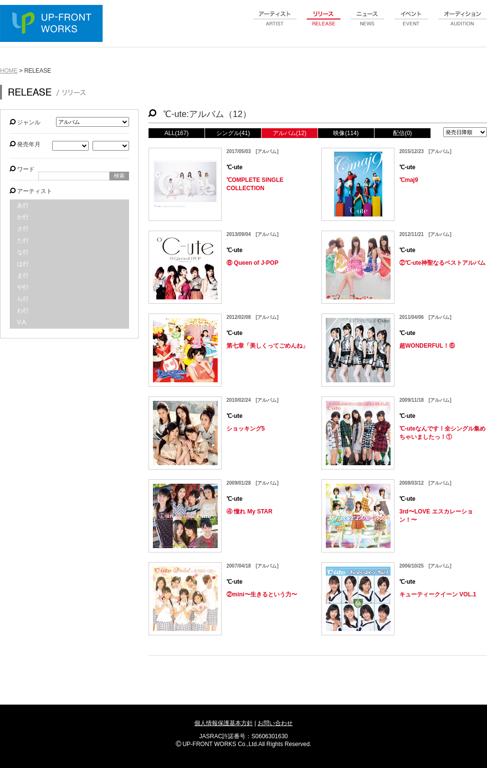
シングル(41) (233, 133)
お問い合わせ (275, 723)
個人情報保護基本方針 (223, 723)
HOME (9, 70)
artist (275, 24)
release (324, 24)
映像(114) (345, 133)
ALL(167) (176, 133)
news (368, 24)
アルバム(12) (289, 133)
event (411, 24)
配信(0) (402, 133)
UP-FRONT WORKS (53, 24)
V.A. (22, 322)
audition (462, 24)
